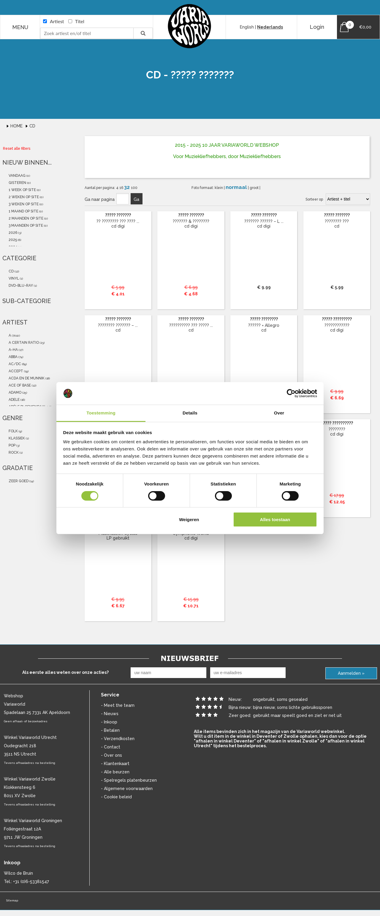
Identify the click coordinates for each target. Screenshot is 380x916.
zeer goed (18, 481)
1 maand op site (23, 211)
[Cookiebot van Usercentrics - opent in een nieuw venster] (291, 393)
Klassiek (16, 438)
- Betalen (110, 730)
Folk (13, 431)
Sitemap (12, 900)
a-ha (13, 350)
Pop (11, 445)
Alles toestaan (275, 519)
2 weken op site (23, 197)
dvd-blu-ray (20, 285)
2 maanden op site (25, 218)
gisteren (17, 183)
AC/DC (14, 364)
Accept (15, 371)
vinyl (13, 278)
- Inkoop (109, 722)
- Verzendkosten (117, 738)
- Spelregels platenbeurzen (129, 780)
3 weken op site (23, 204)
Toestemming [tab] (100, 412)
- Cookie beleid (116, 796)
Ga (136, 199)
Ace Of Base (19, 385)
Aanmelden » (351, 673)
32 (127, 187)
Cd (32, 126)
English (247, 27)
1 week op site (22, 190)
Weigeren (189, 519)
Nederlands (270, 27)
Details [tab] (190, 412)
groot (254, 188)
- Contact (110, 747)
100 (134, 188)
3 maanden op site (25, 225)
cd (11, 271)
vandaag (16, 176)
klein (219, 188)
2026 (12, 233)
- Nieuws (109, 713)
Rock (13, 452)
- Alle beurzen (115, 772)
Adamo (14, 392)
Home (17, 126)
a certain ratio (23, 342)
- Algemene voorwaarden (127, 788)
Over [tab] (279, 412)
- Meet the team (117, 705)
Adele (13, 400)
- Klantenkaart (115, 763)
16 (121, 188)
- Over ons (111, 755)
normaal (237, 187)
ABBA (12, 357)
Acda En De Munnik (26, 378)
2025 (12, 240)
